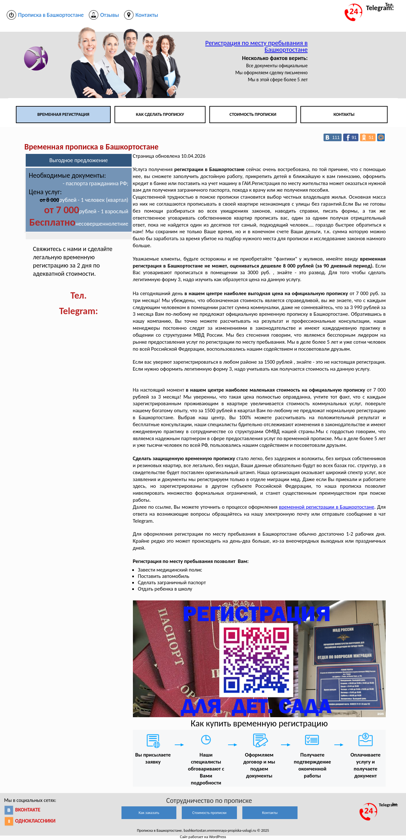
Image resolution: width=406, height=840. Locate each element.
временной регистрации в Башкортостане (326, 507)
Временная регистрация (63, 114)
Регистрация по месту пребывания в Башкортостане (256, 46)
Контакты (343, 114)
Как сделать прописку (160, 114)
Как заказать (149, 812)
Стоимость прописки (253, 114)
